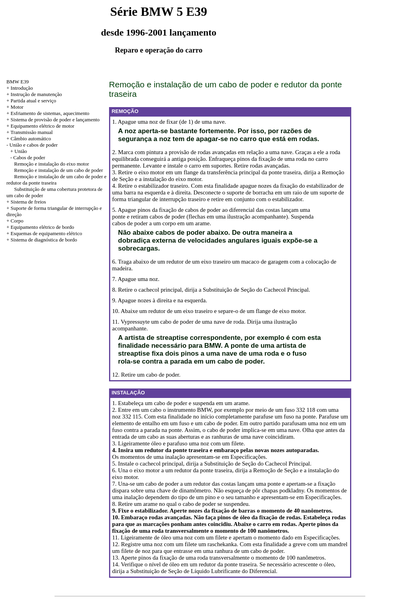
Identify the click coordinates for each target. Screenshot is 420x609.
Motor (17, 107)
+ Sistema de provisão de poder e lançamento (53, 120)
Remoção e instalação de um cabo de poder (58, 170)
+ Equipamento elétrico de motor (40, 126)
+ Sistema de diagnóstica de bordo (41, 240)
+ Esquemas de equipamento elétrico (44, 233)
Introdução (22, 88)
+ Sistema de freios (26, 202)
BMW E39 (17, 82)
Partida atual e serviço (33, 101)
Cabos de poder (29, 157)
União (21, 151)
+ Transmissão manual (29, 132)
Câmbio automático (31, 138)
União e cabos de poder (33, 145)
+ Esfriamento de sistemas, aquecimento (47, 113)
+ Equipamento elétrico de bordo (40, 227)
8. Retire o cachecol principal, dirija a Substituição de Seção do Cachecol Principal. (211, 290)
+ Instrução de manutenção (34, 94)
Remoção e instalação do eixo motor (51, 164)
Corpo (17, 221)
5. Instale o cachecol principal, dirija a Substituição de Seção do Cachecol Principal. (211, 463)
